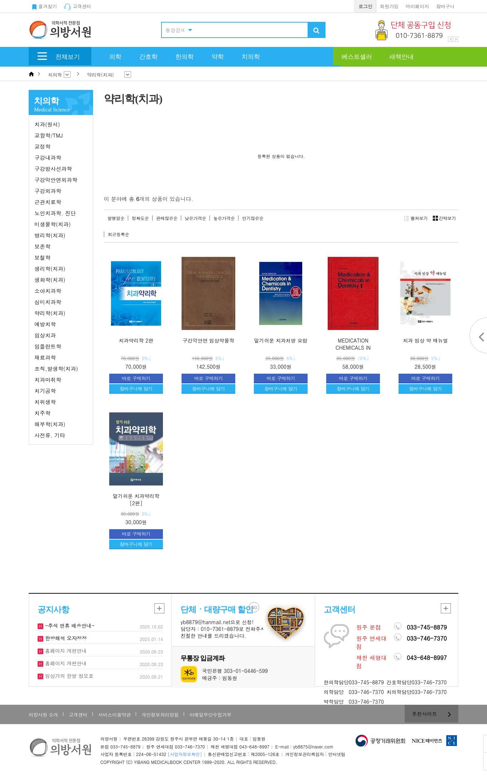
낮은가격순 (195, 218)
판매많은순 (167, 218)
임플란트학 (47, 346)
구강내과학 (47, 157)
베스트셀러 (357, 56)
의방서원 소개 (43, 714)
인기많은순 (253, 218)
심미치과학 (47, 302)
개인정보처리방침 (160, 714)
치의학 (251, 56)
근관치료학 (47, 202)
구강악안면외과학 (55, 179)
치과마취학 (47, 379)
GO (254, 607)
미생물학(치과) (52, 224)
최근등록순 (118, 234)
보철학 (42, 257)
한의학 (184, 56)
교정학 (42, 146)
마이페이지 (417, 6)
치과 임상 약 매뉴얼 (425, 340)
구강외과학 (47, 191)
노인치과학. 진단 (55, 213)
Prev (450, 39)
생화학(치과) (49, 279)
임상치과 (45, 335)
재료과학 (45, 357)
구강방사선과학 (53, 168)
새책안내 (401, 56)
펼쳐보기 (416, 218)
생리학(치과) (49, 268)
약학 (218, 56)
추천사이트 (431, 713)
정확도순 (140, 218)
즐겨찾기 (44, 6)
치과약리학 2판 (136, 340)
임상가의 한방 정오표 (68, 675)
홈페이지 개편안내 (65, 650)
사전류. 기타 (49, 435)
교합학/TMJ (48, 135)
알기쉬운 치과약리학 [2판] (136, 499)
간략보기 (443, 218)
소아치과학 (47, 291)
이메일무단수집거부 (210, 714)
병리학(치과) (49, 235)
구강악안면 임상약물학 (209, 340)
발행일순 (116, 218)
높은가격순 (224, 218)
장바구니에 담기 (136, 388)
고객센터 (77, 6)
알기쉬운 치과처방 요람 (280, 340)
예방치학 (45, 324)
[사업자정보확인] (185, 754)
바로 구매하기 (136, 378)
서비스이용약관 (114, 714)
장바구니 (445, 6)
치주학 (42, 413)
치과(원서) (47, 124)
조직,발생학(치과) (56, 368)
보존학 (42, 246)
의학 (115, 56)
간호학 (148, 56)
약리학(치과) (49, 313)
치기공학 (45, 390)
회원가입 (389, 6)
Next (455, 39)
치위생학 (45, 402)
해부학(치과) (49, 424)
